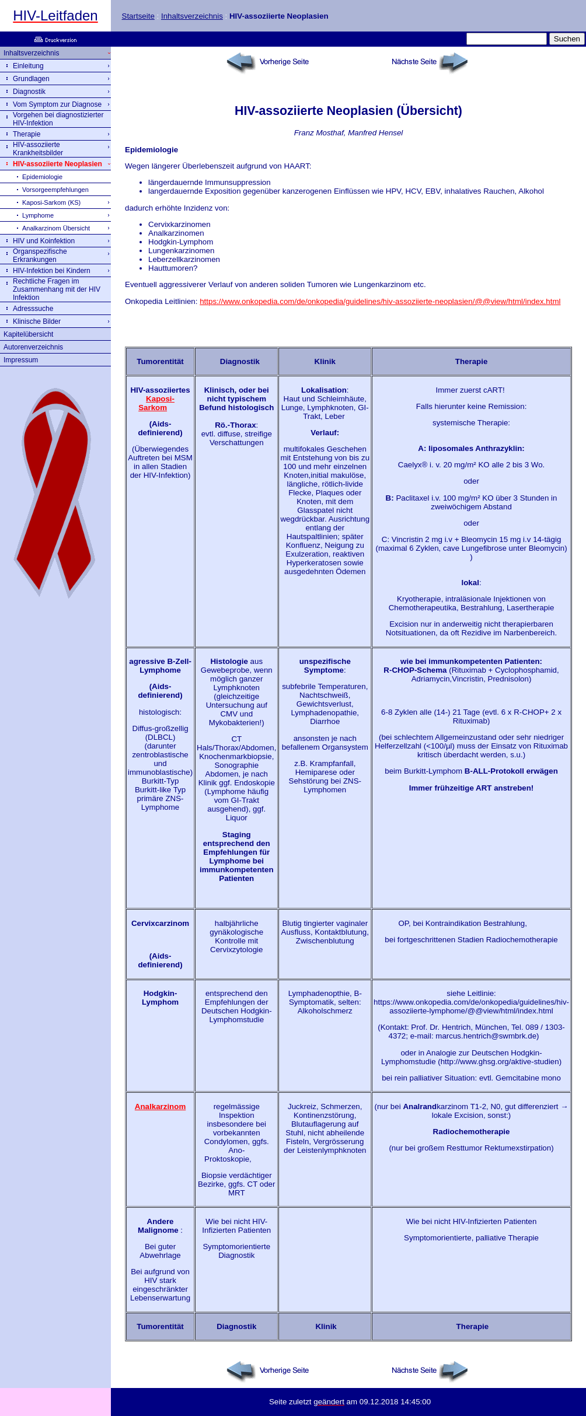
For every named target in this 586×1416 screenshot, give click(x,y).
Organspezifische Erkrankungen (40, 255)
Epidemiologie (42, 176)
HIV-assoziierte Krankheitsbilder (38, 149)
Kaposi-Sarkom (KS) (51, 202)
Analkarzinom (160, 1106)
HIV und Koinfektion (44, 241)
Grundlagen (31, 79)
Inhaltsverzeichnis (192, 16)
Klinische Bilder (37, 321)
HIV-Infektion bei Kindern (51, 271)
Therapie (26, 134)
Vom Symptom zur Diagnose (57, 104)
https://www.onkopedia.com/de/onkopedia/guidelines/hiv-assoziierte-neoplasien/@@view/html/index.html (380, 301)
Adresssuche (33, 309)
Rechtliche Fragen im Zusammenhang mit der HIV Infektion (56, 289)
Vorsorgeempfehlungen (55, 189)
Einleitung (28, 66)
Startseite (138, 16)
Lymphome (38, 215)
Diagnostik (29, 92)
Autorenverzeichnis (33, 347)
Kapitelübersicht (28, 334)
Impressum (21, 360)
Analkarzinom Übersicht (56, 228)
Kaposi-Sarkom (156, 403)
